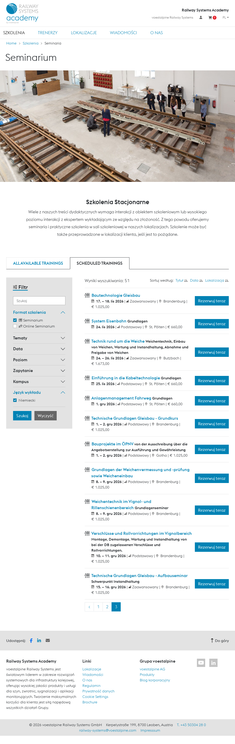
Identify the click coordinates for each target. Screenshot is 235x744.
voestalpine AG (152, 669)
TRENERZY (48, 32)
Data (18, 348)
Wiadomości (123, 32)
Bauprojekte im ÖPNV (112, 444)
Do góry (219, 640)
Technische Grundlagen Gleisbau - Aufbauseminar (139, 575)
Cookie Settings (95, 696)
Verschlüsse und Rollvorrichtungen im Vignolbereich (141, 533)
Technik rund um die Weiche (118, 341)
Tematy (20, 338)
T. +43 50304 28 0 (191, 724)
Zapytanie (23, 370)
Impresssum (150, 730)
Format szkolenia (29, 312)
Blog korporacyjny (155, 680)
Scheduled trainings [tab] (100, 263)
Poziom (20, 359)
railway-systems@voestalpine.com (107, 730)
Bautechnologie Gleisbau (115, 295)
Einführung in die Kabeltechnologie (126, 377)
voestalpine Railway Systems (172, 17)
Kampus (21, 381)
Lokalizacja (214, 280)
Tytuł (179, 280)
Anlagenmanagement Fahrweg (121, 398)
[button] (31, 640)
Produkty (147, 674)
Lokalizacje (84, 32)
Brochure (89, 702)
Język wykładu (27, 392)
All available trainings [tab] (38, 263)
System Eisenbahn (109, 321)
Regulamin (91, 685)
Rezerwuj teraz (212, 300)
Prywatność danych (98, 691)
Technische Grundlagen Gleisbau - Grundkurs (134, 418)
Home (11, 43)
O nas (156, 32)
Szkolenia (14, 32)
